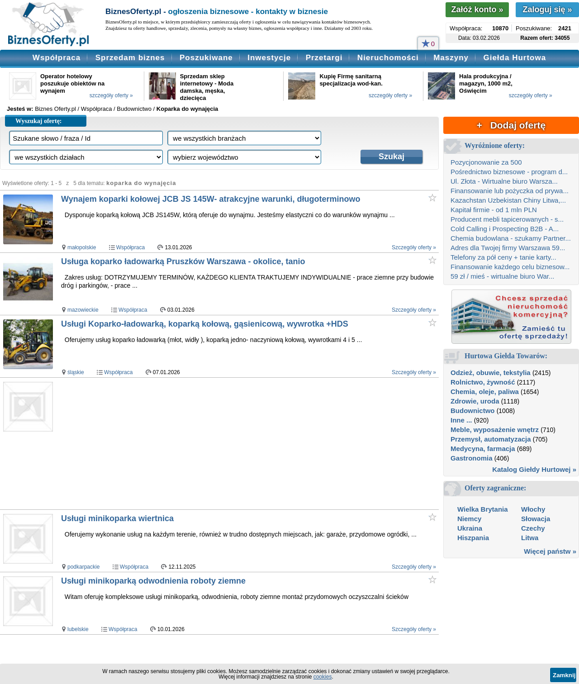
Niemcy (469, 518)
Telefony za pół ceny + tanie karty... (503, 257)
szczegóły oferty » (111, 95)
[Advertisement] (230, 443)
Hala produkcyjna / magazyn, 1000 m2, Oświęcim (486, 83)
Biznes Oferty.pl (55, 108)
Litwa (529, 538)
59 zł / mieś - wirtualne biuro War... (503, 276)
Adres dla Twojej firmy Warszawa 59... (508, 248)
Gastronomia (472, 458)
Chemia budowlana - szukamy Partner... (511, 238)
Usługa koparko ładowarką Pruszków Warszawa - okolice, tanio (183, 261)
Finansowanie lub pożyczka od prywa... (510, 191)
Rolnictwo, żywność (483, 382)
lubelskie (78, 629)
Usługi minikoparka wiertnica (117, 518)
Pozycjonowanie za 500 (486, 162)
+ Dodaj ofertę (511, 125)
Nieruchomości (388, 57)
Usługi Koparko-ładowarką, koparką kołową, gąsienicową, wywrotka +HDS (204, 323)
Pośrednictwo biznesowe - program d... (509, 172)
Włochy (533, 509)
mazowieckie (83, 310)
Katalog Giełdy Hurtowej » (534, 469)
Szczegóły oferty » (414, 247)
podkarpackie (83, 567)
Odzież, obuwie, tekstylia (491, 372)
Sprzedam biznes (130, 57)
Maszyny (451, 57)
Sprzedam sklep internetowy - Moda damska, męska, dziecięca (206, 87)
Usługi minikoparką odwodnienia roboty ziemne (153, 580)
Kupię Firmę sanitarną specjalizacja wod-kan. (350, 80)
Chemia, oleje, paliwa (485, 391)
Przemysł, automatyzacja (491, 439)
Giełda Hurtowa (514, 57)
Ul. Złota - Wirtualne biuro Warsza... (504, 181)
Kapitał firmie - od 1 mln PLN (494, 210)
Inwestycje (269, 57)
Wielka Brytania (482, 509)
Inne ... (461, 420)
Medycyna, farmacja (483, 448)
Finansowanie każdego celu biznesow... (510, 267)
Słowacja (535, 518)
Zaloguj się (547, 9)
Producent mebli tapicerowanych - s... (507, 219)
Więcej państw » (550, 551)
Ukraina (469, 528)
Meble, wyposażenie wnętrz (495, 429)
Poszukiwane (206, 57)
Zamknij (564, 675)
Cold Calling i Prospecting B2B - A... (505, 229)
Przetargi (324, 57)
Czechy (533, 528)
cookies (322, 677)
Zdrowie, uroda (475, 401)
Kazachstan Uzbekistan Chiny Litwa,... (508, 200)
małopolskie (81, 247)
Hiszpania (473, 538)
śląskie (75, 372)
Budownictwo (473, 410)
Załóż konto (477, 9)
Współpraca (57, 57)
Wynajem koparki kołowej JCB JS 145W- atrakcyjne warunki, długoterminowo (211, 199)
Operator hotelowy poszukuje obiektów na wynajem (72, 83)
